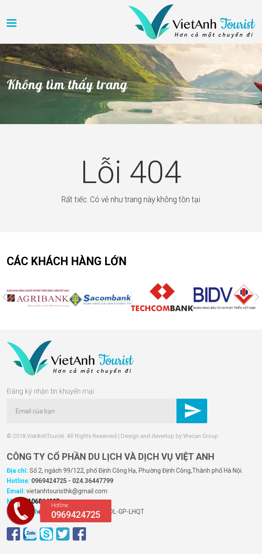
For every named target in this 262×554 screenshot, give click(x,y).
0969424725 (49, 480)
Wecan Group (200, 436)
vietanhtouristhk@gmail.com (66, 491)
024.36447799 (92, 480)
